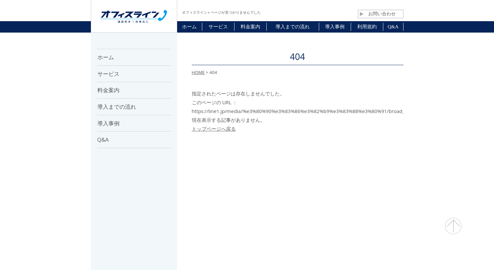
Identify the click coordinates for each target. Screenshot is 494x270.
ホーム (154, 175)
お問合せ (252, 175)
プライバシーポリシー (324, 175)
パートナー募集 (217, 175)
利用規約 (281, 175)
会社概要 (181, 175)
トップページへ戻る (214, 128)
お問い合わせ (378, 14)
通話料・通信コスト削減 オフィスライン (247, 252)
